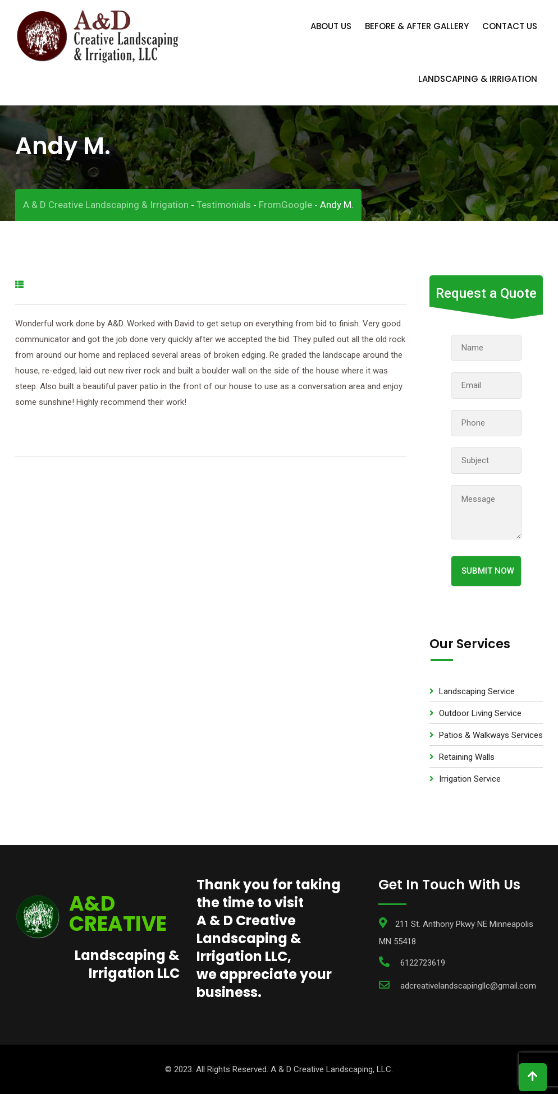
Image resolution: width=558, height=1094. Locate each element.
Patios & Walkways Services (491, 735)
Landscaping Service (477, 691)
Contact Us (509, 26)
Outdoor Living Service (480, 713)
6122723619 (422, 963)
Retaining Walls (467, 757)
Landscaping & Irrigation (477, 79)
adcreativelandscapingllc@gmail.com (468, 986)
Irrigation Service (470, 779)
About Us (330, 26)
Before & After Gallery (417, 26)
